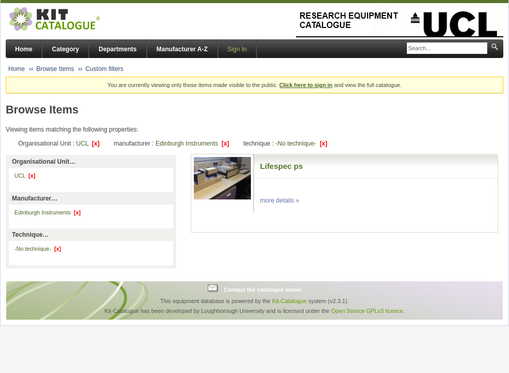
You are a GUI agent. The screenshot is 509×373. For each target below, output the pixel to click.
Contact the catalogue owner (263, 289)
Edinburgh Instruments (192, 143)
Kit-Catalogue (289, 301)
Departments (117, 49)
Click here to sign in (306, 85)
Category (65, 49)
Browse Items (55, 69)
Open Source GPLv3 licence (367, 311)
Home (23, 49)
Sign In (237, 49)
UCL (88, 143)
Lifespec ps (281, 166)
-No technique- (301, 143)
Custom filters (104, 69)
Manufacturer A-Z (182, 49)
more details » (279, 200)
